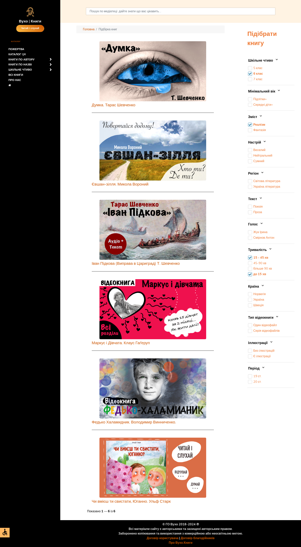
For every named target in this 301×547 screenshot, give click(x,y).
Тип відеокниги (263, 317)
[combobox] (180, 11)
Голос (255, 224)
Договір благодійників (197, 538)
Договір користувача (162, 538)
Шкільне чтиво (263, 60)
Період (256, 368)
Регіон (256, 173)
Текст (255, 199)
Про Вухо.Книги (181, 542)
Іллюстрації (260, 343)
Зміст (255, 117)
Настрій (257, 142)
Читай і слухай (30, 28)
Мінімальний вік (264, 91)
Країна (256, 286)
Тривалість (260, 250)
